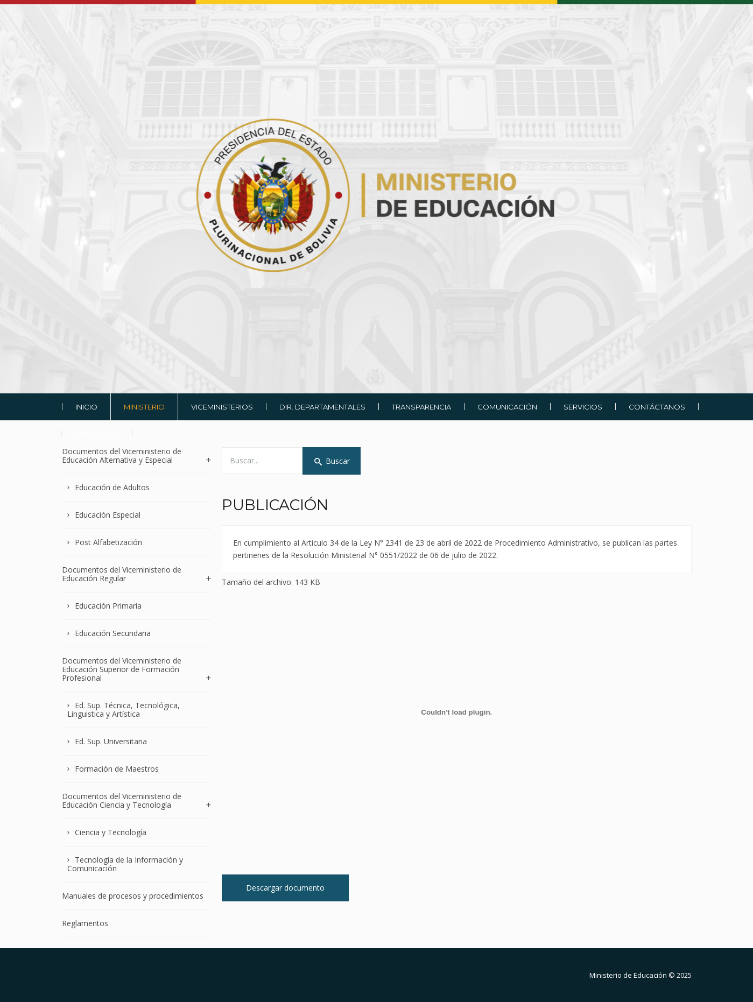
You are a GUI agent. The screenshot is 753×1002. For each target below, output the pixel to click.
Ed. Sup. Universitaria (111, 741)
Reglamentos (85, 923)
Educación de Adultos (112, 487)
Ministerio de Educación (628, 975)
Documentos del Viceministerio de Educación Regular (121, 573)
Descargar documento (285, 888)
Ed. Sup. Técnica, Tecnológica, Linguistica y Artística (123, 709)
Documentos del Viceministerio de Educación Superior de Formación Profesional (121, 669)
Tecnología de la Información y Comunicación (125, 864)
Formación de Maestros (117, 769)
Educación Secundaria (113, 633)
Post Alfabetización (108, 542)
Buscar (331, 461)
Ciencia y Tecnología (110, 832)
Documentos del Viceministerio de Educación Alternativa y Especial (121, 456)
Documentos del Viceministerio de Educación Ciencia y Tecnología (121, 800)
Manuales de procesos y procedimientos (132, 896)
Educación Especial (107, 515)
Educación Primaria (108, 606)
